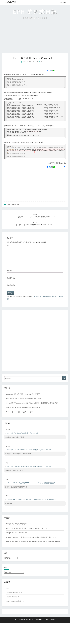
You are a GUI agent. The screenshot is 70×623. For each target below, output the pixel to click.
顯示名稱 (9, 271)
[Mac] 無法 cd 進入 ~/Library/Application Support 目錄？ (23, 398)
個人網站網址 (11, 285)
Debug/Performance (12, 205)
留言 (8, 245)
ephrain (36, 62)
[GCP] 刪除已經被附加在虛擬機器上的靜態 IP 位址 (23, 433)
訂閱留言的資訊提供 (12, 597)
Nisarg (52, 619)
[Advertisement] (35, 39)
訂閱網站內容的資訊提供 (14, 592)
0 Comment (45, 62)
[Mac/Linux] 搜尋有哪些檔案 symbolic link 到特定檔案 (23, 394)
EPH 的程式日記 (10, 2)
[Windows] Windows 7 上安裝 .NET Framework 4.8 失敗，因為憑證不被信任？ (31, 483)
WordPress (39, 619)
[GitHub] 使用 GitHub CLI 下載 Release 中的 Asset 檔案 (23, 407)
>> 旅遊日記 (63, 2)
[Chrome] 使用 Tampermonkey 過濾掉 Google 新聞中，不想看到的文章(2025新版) (32, 403)
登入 (7, 588)
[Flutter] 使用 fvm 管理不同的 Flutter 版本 (19, 412)
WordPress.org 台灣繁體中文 (15, 601)
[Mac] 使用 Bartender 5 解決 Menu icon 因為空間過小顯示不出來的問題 (29, 450)
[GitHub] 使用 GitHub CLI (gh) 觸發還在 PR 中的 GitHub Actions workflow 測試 (31, 499)
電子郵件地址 (11, 278)
